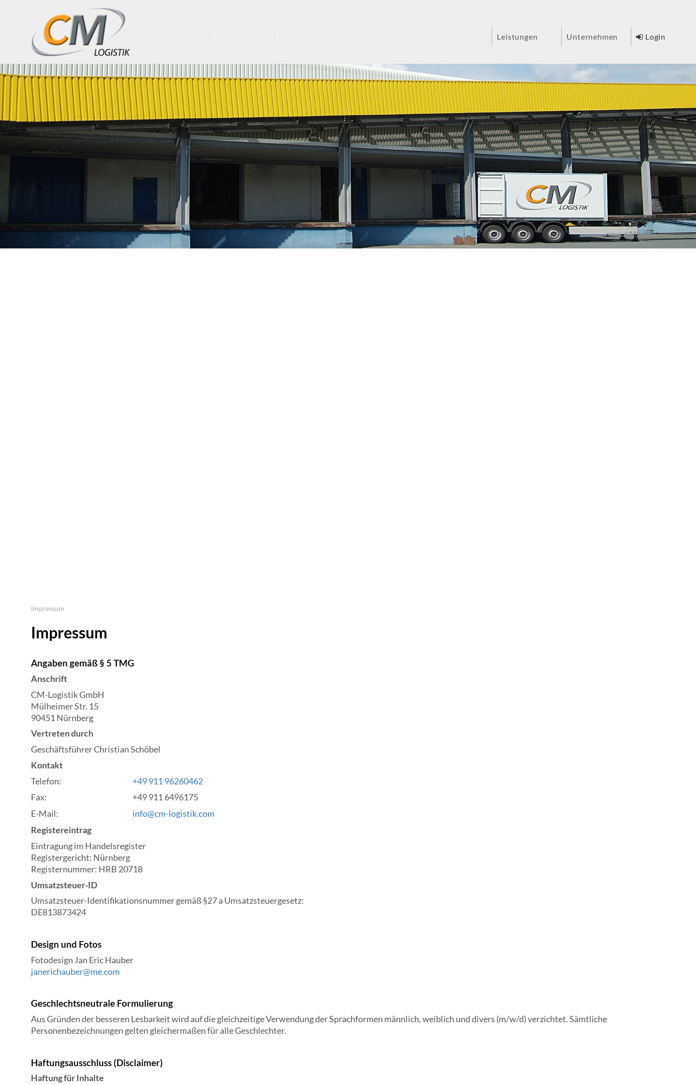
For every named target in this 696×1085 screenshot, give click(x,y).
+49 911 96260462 (167, 781)
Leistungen (517, 36)
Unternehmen (592, 36)
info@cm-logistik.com (173, 814)
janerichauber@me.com (75, 972)
